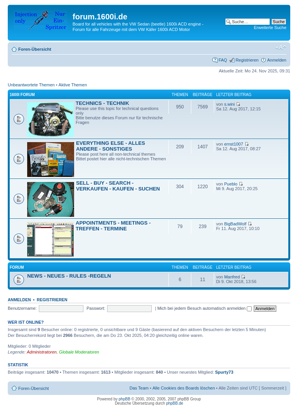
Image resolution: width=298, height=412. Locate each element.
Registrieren (247, 60)
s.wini (229, 104)
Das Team (139, 388)
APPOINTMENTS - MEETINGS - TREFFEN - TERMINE (113, 226)
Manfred (232, 277)
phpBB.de (174, 403)
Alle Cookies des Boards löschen (183, 388)
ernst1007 (233, 144)
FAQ (222, 60)
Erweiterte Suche (270, 27)
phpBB (124, 399)
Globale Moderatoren (79, 352)
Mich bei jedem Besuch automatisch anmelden (204, 308)
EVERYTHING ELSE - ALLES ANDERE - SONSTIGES (110, 146)
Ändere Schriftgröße (280, 47)
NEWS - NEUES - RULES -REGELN (69, 276)
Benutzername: (22, 308)
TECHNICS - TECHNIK (102, 103)
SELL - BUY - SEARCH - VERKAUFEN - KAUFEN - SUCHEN (118, 186)
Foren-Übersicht (34, 49)
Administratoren (42, 352)
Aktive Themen (73, 84)
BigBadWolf (235, 223)
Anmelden (276, 60)
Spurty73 (224, 372)
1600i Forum (22, 95)
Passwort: (96, 308)
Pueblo (230, 184)
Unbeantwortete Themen (31, 84)
